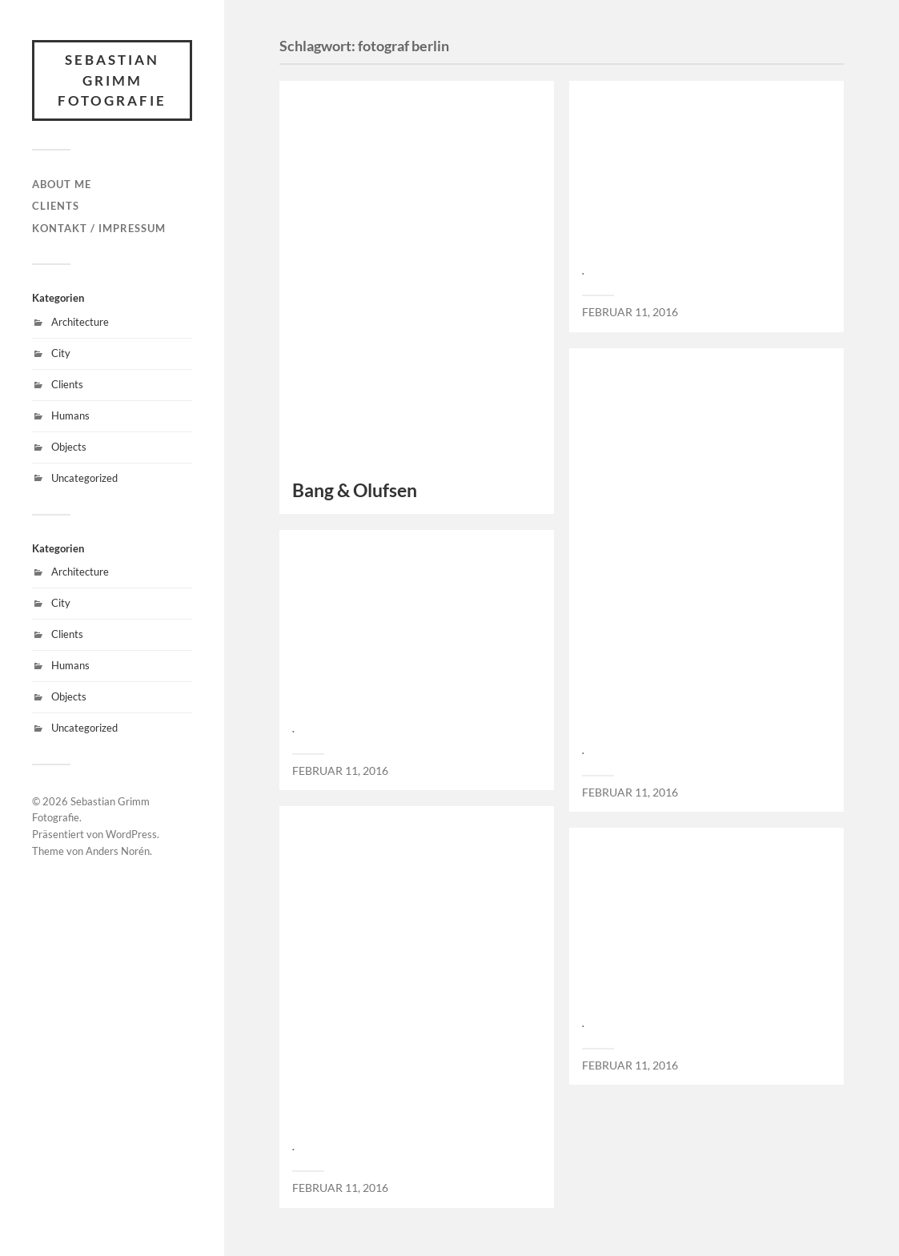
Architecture (80, 321)
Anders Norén (118, 851)
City (60, 353)
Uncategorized (84, 478)
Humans (70, 415)
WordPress (131, 834)
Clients (55, 205)
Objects (68, 446)
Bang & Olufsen (354, 490)
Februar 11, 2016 (630, 312)
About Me (61, 184)
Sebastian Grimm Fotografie (112, 80)
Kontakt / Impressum (99, 228)
